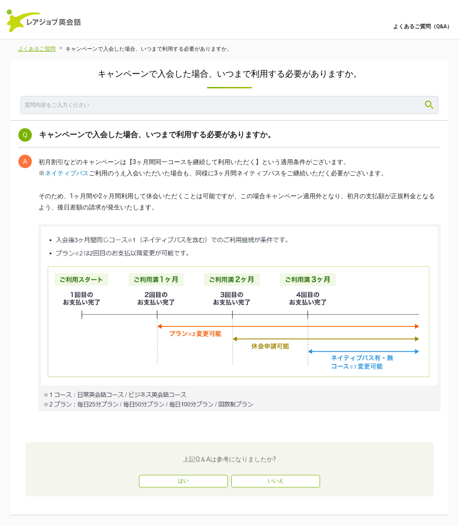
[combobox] (229, 105)
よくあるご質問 (37, 49)
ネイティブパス (67, 173)
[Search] (429, 104)
